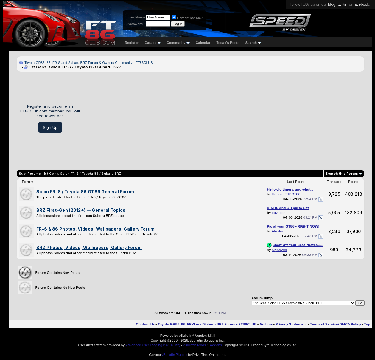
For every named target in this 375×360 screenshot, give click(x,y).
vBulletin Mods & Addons (202, 345)
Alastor (278, 231)
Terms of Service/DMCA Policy (335, 324)
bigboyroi (279, 250)
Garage (152, 42)
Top (367, 324)
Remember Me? (187, 18)
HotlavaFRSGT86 (286, 194)
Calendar (203, 42)
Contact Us (145, 324)
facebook (361, 4)
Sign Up (50, 127)
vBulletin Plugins (174, 354)
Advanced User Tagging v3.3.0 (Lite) (152, 345)
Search (253, 42)
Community (178, 42)
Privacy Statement (291, 324)
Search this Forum (342, 173)
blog (331, 4)
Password (135, 23)
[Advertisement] (224, 118)
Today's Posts (228, 42)
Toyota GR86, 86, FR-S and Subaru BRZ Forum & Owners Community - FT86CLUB (88, 62)
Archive (265, 324)
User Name (136, 17)
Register (132, 42)
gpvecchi (279, 212)
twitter (342, 4)
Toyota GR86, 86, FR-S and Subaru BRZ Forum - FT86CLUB (207, 324)
